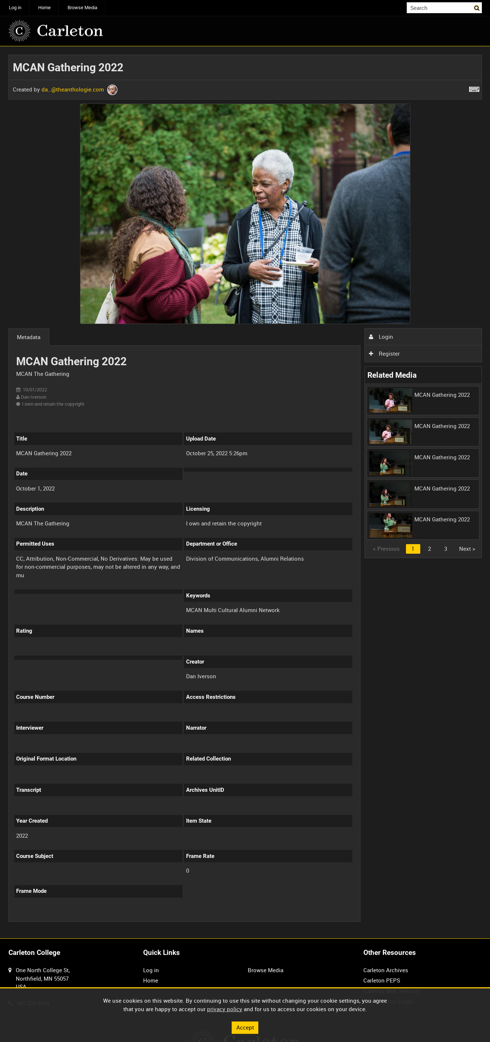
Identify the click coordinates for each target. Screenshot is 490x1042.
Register (384, 353)
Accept (245, 1027)
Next (467, 548)
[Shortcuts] (474, 88)
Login (381, 336)
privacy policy (224, 1009)
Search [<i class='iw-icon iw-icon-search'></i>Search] (477, 7)
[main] (245, 492)
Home (44, 7)
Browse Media (82, 7)
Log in (15, 7)
